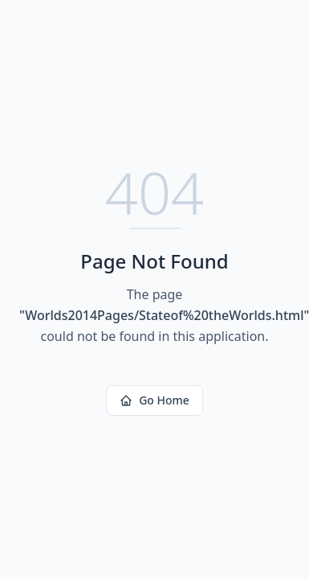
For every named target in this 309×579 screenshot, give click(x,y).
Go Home (154, 400)
